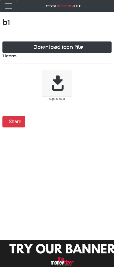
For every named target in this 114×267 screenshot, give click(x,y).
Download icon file (58, 47)
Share (15, 121)
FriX (63, 5)
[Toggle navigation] (8, 6)
